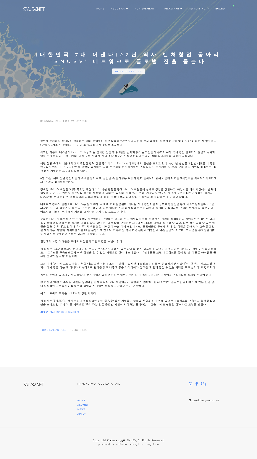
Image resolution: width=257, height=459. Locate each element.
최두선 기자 (47, 311)
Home (100, 8)
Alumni (82, 405)
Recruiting (199, 8)
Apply (81, 414)
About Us (120, 8)
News (81, 409)
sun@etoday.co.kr (67, 311)
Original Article (54, 330)
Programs (173, 8)
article (135, 71)
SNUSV (48, 121)
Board (220, 8)
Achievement (146, 8)
